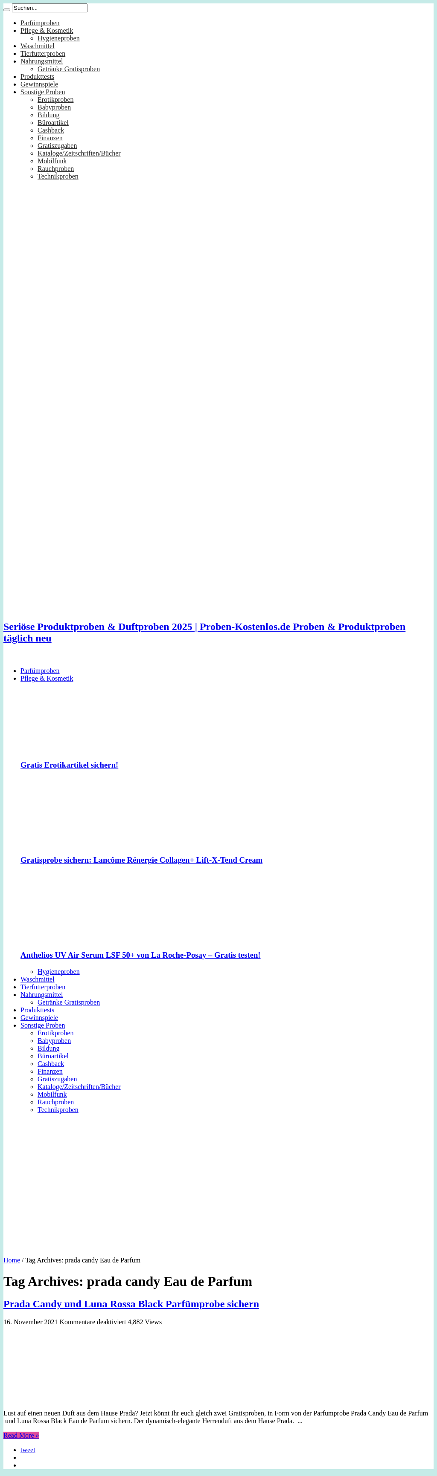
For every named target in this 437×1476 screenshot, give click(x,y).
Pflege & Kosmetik (46, 30)
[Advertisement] (218, 1182)
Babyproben (54, 107)
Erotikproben (55, 99)
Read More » (21, 1435)
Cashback (51, 130)
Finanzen (50, 138)
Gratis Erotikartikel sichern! (69, 764)
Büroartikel (53, 122)
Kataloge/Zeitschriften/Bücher (79, 153)
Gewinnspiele (39, 84)
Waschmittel (37, 45)
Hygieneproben (59, 38)
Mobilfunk (52, 161)
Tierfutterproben (42, 53)
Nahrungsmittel (41, 61)
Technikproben (58, 176)
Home (11, 1260)
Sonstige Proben (42, 91)
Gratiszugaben (57, 145)
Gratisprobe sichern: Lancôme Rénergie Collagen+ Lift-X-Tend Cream (141, 859)
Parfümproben (40, 22)
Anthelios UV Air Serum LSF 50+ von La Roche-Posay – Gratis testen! (140, 954)
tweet (27, 1449)
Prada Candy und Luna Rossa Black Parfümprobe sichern (131, 1303)
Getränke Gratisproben (69, 68)
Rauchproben (56, 168)
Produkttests (37, 76)
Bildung (49, 114)
